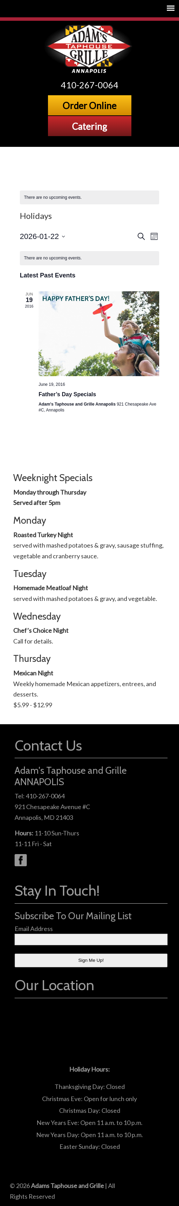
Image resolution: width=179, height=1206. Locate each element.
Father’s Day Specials (67, 394)
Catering (89, 126)
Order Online (89, 105)
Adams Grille (89, 49)
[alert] (89, 197)
